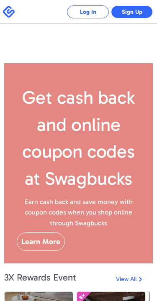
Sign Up (132, 11)
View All (126, 279)
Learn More (40, 241)
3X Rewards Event (40, 277)
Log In (88, 11)
